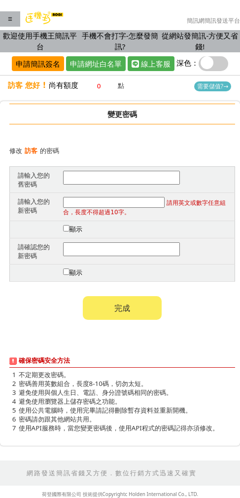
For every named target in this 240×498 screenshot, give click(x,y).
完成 (122, 308)
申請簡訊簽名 (38, 64)
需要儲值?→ (212, 86)
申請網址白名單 (96, 64)
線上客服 (151, 64)
